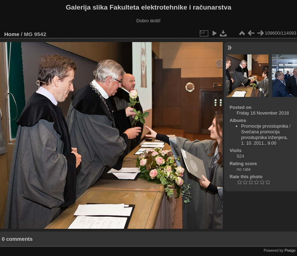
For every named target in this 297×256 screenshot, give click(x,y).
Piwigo (290, 250)
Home (11, 34)
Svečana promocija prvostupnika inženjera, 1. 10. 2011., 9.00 (264, 137)
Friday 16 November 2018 (263, 113)
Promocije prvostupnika (264, 126)
